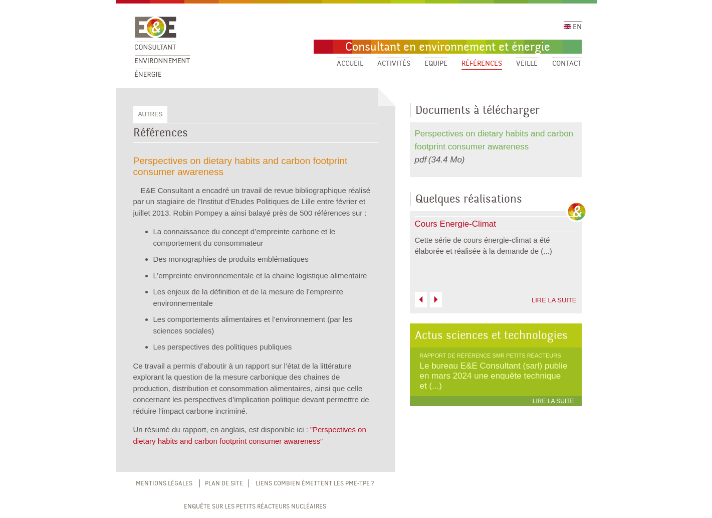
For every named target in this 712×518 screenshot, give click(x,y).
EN (573, 27)
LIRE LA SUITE (554, 300)
